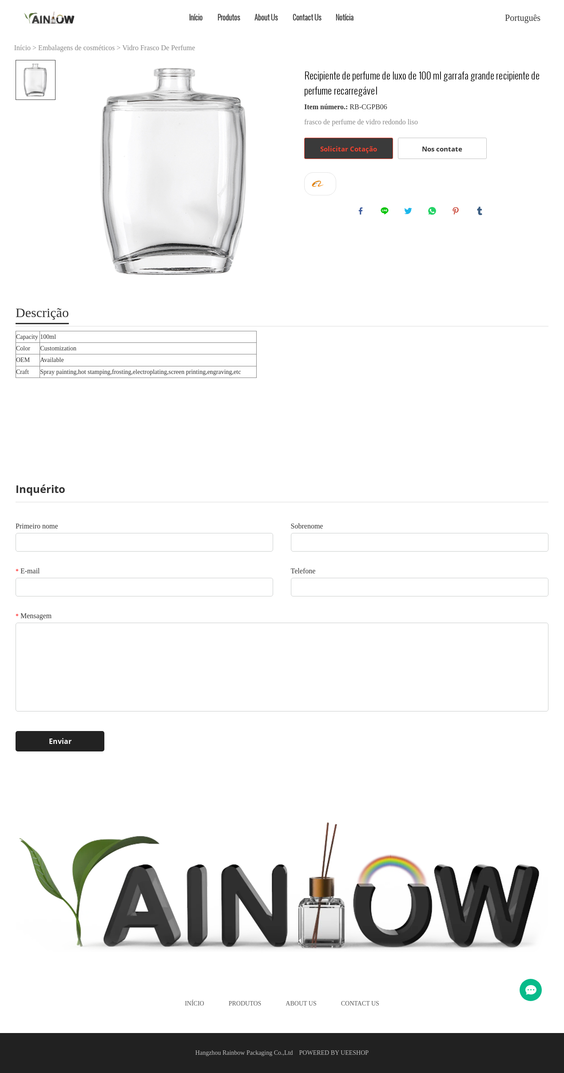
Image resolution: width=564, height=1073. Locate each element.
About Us (266, 17)
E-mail (28, 571)
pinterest (457, 212)
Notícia (344, 17)
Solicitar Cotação (348, 148)
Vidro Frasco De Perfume (159, 48)
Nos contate (442, 148)
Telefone (303, 571)
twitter (410, 212)
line (386, 212)
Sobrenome (307, 526)
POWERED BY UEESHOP (334, 1052)
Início (196, 17)
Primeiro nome (37, 526)
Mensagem (34, 616)
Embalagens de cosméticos (76, 48)
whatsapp (434, 212)
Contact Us (307, 17)
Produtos (229, 17)
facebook (362, 212)
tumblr (481, 212)
